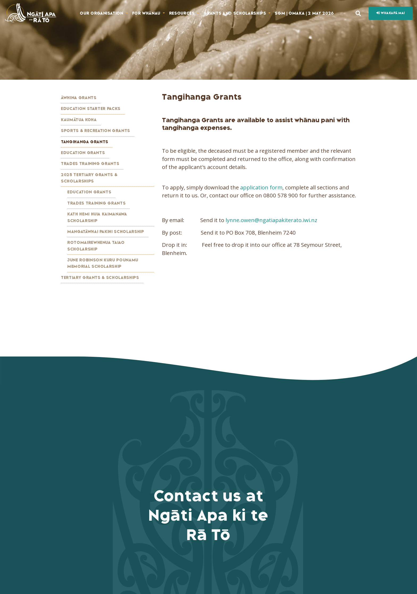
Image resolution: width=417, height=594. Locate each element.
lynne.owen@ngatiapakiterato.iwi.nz (271, 220)
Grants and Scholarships (235, 13)
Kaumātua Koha (79, 120)
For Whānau (147, 13)
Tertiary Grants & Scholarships (100, 277)
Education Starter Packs (90, 109)
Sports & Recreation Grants (95, 131)
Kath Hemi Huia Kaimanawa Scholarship (97, 217)
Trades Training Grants (90, 164)
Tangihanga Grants (84, 142)
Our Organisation (102, 13)
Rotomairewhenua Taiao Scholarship (96, 245)
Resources (182, 13)
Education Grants (83, 153)
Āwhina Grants (78, 98)
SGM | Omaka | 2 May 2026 (304, 13)
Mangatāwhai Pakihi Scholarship (105, 232)
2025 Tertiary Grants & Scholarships (89, 178)
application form (261, 187)
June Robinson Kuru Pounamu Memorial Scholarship (102, 263)
